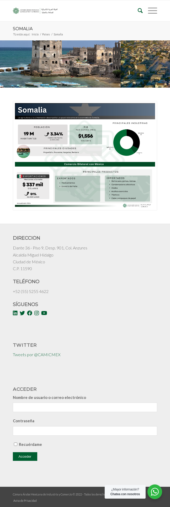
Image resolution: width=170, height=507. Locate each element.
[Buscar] (137, 10)
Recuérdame (30, 444)
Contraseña (23, 420)
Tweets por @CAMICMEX (37, 354)
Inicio (35, 34)
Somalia (23, 28)
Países (46, 34)
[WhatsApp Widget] (154, 491)
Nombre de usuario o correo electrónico (49, 397)
